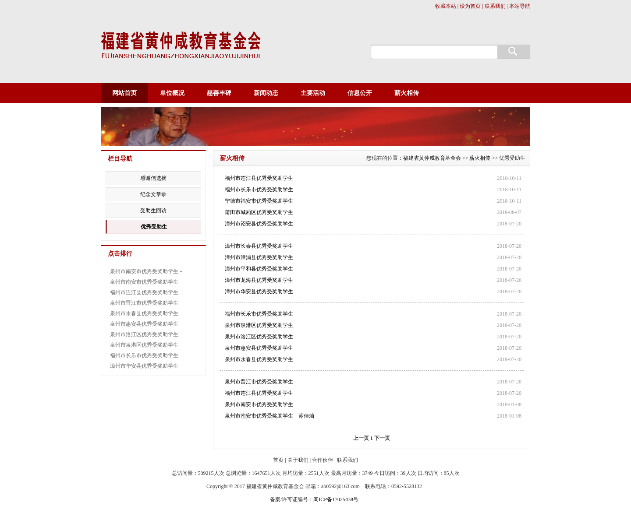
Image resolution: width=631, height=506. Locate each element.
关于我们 (297, 460)
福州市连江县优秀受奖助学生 (259, 178)
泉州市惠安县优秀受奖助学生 (259, 348)
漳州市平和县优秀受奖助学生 (259, 269)
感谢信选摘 (153, 178)
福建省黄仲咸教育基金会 (432, 158)
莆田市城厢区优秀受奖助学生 (259, 212)
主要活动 (313, 93)
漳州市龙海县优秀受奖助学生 (259, 280)
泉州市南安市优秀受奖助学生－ (147, 271)
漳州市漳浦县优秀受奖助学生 (259, 257)
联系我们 (347, 460)
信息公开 (359, 93)
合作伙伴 (322, 460)
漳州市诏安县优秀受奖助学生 (259, 224)
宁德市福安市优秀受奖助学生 (259, 201)
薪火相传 (406, 93)
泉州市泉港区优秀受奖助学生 (259, 325)
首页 (278, 460)
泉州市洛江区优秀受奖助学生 (259, 337)
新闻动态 (266, 93)
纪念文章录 (153, 194)
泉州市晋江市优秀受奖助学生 (259, 382)
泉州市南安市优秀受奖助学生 (259, 404)
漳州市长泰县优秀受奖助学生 (259, 246)
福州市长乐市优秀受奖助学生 (259, 189)
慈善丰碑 (219, 93)
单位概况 (172, 93)
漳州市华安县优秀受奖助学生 (259, 291)
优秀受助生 (154, 227)
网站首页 (124, 93)
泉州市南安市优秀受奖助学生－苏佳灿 (269, 416)
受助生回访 (153, 210)
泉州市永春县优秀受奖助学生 (259, 359)
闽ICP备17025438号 (335, 499)
